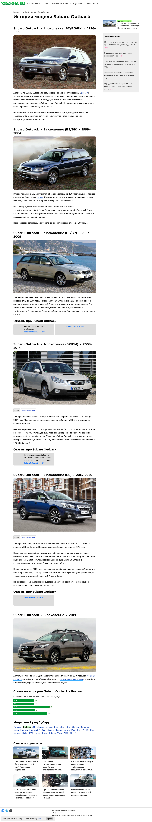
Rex (92, 730)
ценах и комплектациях (71, 679)
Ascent (49, 727)
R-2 (78, 730)
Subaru (33, 12)
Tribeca (52, 733)
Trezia (44, 733)
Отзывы (87, 3)
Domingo (85, 727)
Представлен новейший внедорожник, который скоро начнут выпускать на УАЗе (120, 64)
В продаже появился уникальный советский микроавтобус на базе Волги (118, 86)
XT (71, 733)
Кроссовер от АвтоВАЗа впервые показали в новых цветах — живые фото (119, 75)
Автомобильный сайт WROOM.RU (64, 810)
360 (33, 727)
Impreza (24, 730)
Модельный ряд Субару (31, 722)
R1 (83, 730)
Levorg (67, 730)
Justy (44, 730)
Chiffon (75, 727)
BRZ (68, 727)
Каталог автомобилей (61, 3)
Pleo (73, 730)
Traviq (37, 733)
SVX (31, 733)
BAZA (95, 3)
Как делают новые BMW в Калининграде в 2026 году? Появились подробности (128, 25)
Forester (17, 727)
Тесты (47, 3)
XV (75, 733)
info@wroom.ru (57, 813)
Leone (59, 730)
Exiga (16, 730)
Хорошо (49, 819)
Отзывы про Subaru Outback (34, 321)
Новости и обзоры (35, 3)
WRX (66, 733)
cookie (39, 819)
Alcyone (40, 727)
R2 (87, 730)
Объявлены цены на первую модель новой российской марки (81, 792)
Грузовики (77, 3)
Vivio (59, 733)
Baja (56, 727)
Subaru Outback (43, 12)
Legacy (84, 93)
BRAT (62, 727)
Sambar (17, 733)
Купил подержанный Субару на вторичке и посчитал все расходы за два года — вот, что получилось (38, 457)
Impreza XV (34, 730)
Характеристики (28, 410)
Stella (24, 733)
